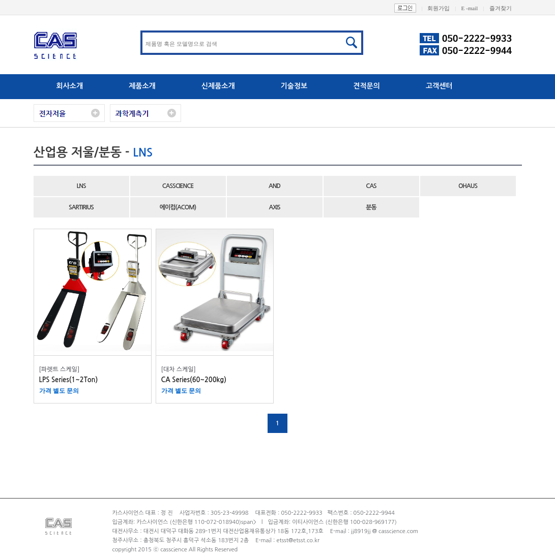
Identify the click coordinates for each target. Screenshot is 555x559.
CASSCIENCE (177, 186)
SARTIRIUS (81, 207)
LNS (80, 186)
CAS (371, 186)
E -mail (475, 8)
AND (274, 186)
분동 (371, 207)
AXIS (274, 207)
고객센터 (439, 85)
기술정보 (294, 85)
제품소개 (142, 85)
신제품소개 (218, 85)
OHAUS (467, 186)
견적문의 (366, 85)
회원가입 (444, 8)
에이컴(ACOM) (178, 207)
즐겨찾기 (505, 8)
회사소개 (69, 85)
